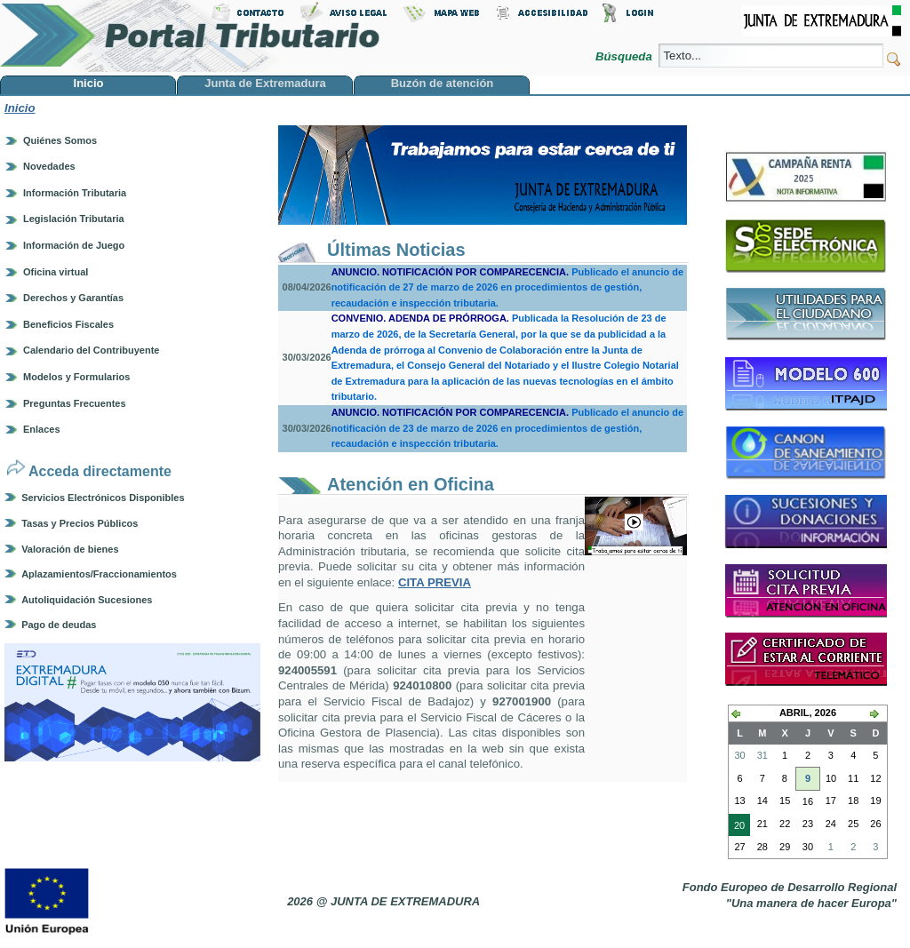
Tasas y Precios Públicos (79, 523)
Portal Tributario (190, 36)
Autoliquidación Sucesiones (86, 599)
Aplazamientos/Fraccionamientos (99, 574)
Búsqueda (625, 56)
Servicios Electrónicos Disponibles (102, 497)
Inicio (19, 108)
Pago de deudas (58, 624)
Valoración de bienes (69, 549)
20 (737, 827)
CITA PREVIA (434, 582)
